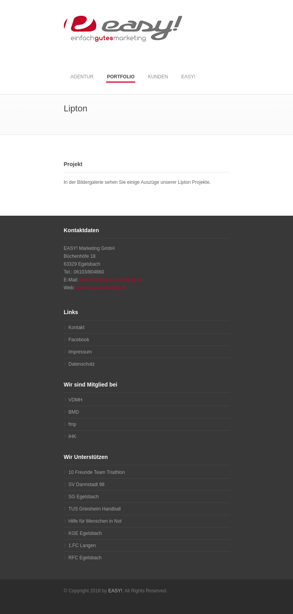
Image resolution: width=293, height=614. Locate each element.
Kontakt (77, 327)
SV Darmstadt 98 (87, 484)
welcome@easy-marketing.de (111, 280)
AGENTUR (82, 77)
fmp (73, 424)
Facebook (79, 339)
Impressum (80, 352)
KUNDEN (158, 77)
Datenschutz (82, 364)
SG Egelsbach (84, 496)
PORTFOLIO (120, 77)
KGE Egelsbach (85, 533)
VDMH (75, 400)
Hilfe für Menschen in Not (95, 521)
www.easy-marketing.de (101, 287)
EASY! (188, 77)
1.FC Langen (82, 545)
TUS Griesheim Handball (95, 509)
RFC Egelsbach (85, 557)
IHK (73, 436)
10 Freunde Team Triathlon (97, 472)
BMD (74, 412)
